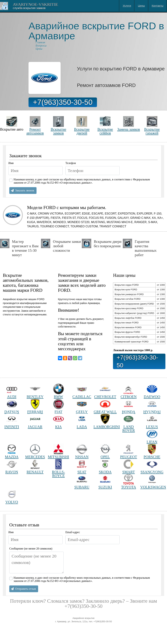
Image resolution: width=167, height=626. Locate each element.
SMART (128, 466)
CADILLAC (82, 391)
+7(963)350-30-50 (63, 102)
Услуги (127, 5)
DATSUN (11, 406)
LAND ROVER (128, 423)
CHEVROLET (105, 391)
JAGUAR (35, 421)
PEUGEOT (128, 451)
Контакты (157, 5)
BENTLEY (35, 391)
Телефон (70, 163)
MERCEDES (35, 451)
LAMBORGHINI (105, 421)
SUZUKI (105, 481)
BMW (58, 391)
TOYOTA (128, 481)
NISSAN (82, 451)
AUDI (11, 391)
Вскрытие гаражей (152, 125)
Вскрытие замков (58, 125)
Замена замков (128, 123)
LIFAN (152, 436)
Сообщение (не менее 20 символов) (30, 548)
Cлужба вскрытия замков (29, 8)
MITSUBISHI (58, 451)
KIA (58, 421)
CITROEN (128, 391)
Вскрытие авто (11, 123)
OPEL (105, 451)
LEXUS (152, 421)
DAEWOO (152, 391)
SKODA (105, 466)
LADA (81, 421)
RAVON (11, 466)
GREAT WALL (105, 406)
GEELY (82, 406)
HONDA (128, 406)
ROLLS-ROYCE (58, 468)
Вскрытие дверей (82, 125)
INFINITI (11, 421)
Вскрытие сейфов (105, 125)
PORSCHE (152, 451)
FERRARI (35, 406)
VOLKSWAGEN (152, 481)
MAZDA (11, 451)
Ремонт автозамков (35, 125)
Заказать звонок (24, 190)
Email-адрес (72, 532)
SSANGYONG (151, 466)
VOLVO (11, 496)
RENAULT (35, 466)
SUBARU (81, 481)
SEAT (81, 466)
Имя (11, 163)
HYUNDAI (152, 406)
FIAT (58, 406)
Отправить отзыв (25, 588)
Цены (141, 5)
